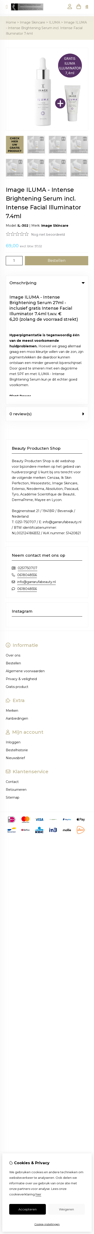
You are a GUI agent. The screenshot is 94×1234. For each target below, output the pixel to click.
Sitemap (12, 683)
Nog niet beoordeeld (48, 234)
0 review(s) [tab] (47, 299)
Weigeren (66, 1209)
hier (38, 1194)
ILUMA (54, 22)
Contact (12, 667)
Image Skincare (32, 22)
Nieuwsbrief (15, 643)
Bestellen (13, 549)
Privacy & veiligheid (21, 564)
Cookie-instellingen (47, 1224)
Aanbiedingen (17, 604)
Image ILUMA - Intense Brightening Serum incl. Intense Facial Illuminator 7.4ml (46, 28)
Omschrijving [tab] (47, 283)
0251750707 (27, 454)
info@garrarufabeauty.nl (36, 467)
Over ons (13, 541)
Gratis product (17, 572)
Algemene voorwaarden (25, 557)
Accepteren (27, 1209)
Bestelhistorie (17, 636)
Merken (12, 596)
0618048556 (27, 460)
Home (11, 22)
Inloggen (13, 628)
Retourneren (16, 675)
